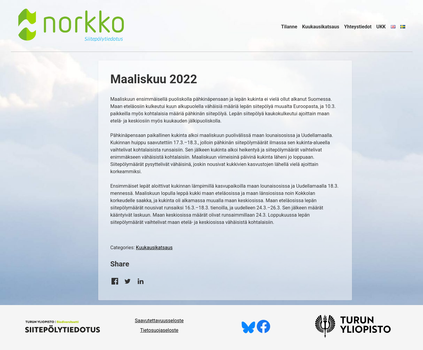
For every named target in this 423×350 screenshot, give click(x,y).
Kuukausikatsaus (320, 27)
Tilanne (289, 27)
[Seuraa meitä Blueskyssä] (248, 332)
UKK (381, 27)
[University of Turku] (353, 336)
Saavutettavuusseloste (159, 320)
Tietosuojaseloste (159, 330)
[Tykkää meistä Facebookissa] (263, 332)
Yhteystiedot (358, 27)
